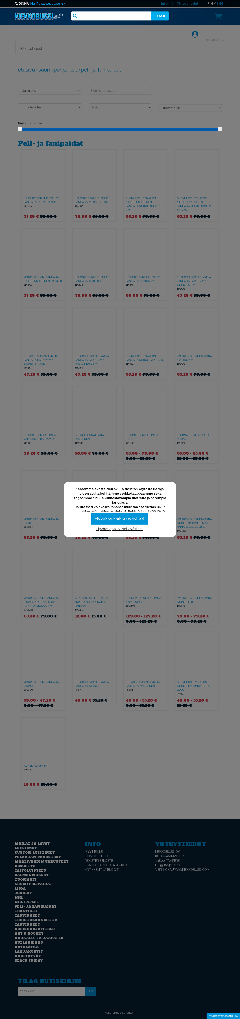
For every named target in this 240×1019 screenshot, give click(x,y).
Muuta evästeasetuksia (223, 1015)
